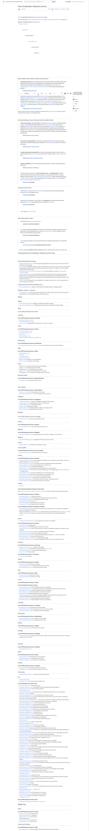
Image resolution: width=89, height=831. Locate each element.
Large (77, 18)
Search (53, 1)
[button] (59, 829)
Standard (78, 16)
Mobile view (30, 822)
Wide (77, 25)
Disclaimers (25, 822)
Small (77, 13)
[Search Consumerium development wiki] (37, 2)
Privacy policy (5, 822)
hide (10, 8)
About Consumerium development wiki (16, 822)
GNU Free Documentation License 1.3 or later (21, 820)
